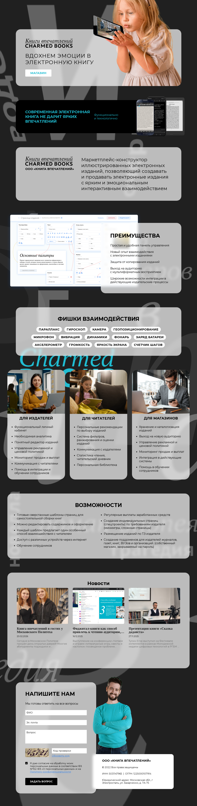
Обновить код (61, 756)
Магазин (38, 74)
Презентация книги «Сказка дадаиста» (151, 631)
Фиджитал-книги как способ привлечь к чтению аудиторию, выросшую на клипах (97, 631)
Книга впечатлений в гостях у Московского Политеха (40, 631)
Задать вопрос (41, 782)
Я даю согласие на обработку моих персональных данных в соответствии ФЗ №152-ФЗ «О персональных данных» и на (56, 768)
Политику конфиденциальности (50, 772)
